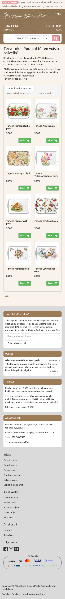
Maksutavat (10, 502)
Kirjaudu (8, 29)
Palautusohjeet (11, 507)
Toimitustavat (11, 497)
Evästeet (8, 517)
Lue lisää (53, 371)
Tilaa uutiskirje (14, 343)
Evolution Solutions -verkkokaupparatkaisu (24, 594)
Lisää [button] (23, 140)
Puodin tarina (11, 460)
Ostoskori (54, 26)
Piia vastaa (9, 470)
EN (59, 14)
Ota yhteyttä (10, 465)
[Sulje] (61, 7)
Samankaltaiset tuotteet (19, 88)
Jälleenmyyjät (11, 480)
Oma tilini (10, 26)
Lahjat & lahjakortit (13, 485)
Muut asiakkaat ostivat (18, 93)
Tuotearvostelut (44, 93)
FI (55, 14)
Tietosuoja (9, 512)
